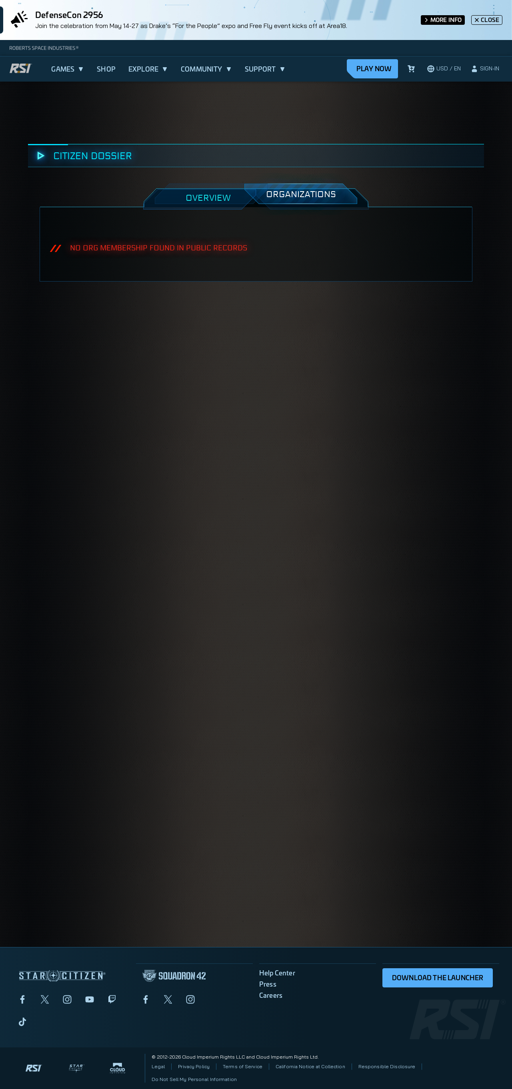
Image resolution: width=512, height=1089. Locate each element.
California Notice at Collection (310, 1066)
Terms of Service (242, 1066)
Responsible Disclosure (387, 1066)
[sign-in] (484, 69)
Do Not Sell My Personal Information (194, 1079)
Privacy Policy (194, 1066)
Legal (158, 1066)
